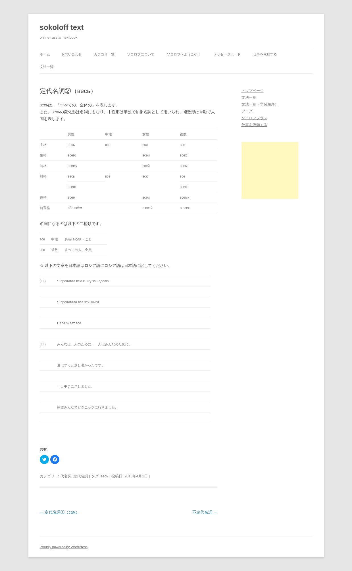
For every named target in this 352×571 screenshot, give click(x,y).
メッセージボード (227, 54)
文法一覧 (46, 67)
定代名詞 (80, 476)
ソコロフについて (140, 54)
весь (104, 476)
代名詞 (65, 476)
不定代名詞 (204, 512)
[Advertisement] (269, 170)
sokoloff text (62, 27)
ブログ (247, 111)
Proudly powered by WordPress (64, 547)
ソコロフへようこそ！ (184, 54)
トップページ (252, 90)
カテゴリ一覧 (104, 54)
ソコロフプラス (254, 118)
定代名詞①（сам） (60, 512)
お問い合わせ (71, 54)
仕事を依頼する (265, 54)
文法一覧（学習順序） (259, 104)
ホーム (45, 54)
